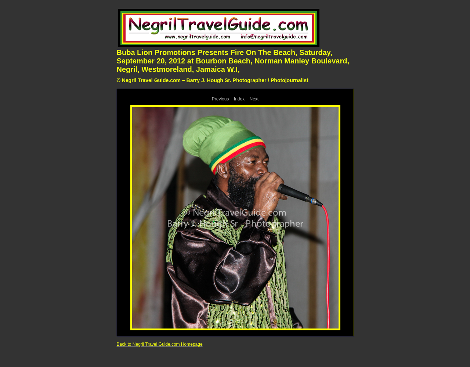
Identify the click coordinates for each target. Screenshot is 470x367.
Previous (220, 99)
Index (239, 99)
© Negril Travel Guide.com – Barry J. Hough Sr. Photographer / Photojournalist (212, 80)
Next (254, 99)
